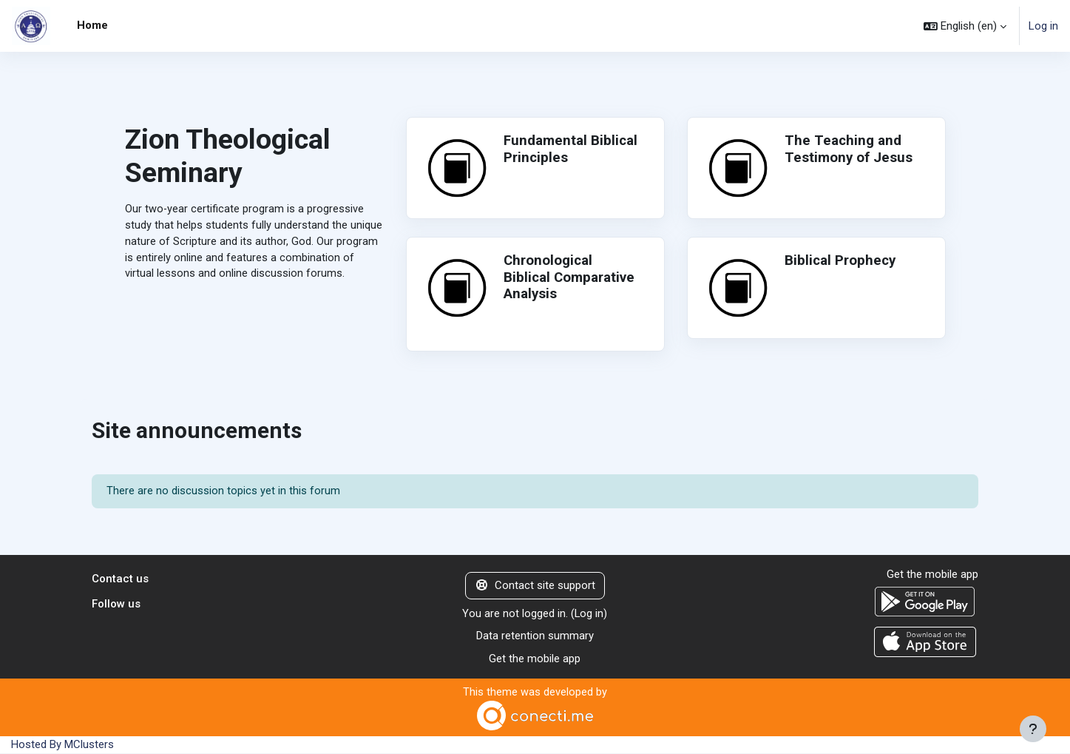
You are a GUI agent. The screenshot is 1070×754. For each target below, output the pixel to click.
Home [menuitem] (92, 25)
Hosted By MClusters (62, 746)
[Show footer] (1033, 729)
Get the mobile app (534, 660)
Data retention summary (535, 637)
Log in (1043, 26)
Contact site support (535, 586)
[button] (965, 26)
